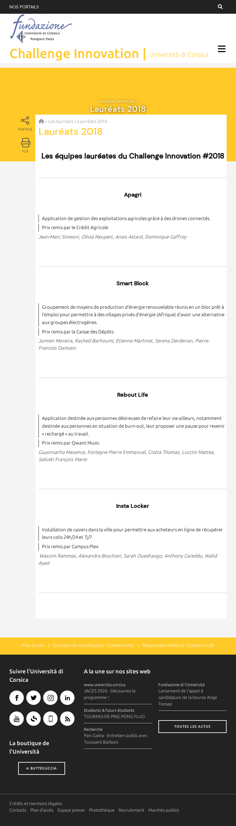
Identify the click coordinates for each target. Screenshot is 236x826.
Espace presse (71, 810)
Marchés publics (163, 810)
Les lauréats (60, 121)
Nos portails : (26, 7)
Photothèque (102, 810)
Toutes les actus (192, 726)
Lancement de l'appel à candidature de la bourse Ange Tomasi (187, 697)
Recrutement (131, 810)
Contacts (17, 810)
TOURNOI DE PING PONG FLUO (114, 716)
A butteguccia (41, 768)
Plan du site (33, 645)
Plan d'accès (42, 810)
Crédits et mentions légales (35, 803)
